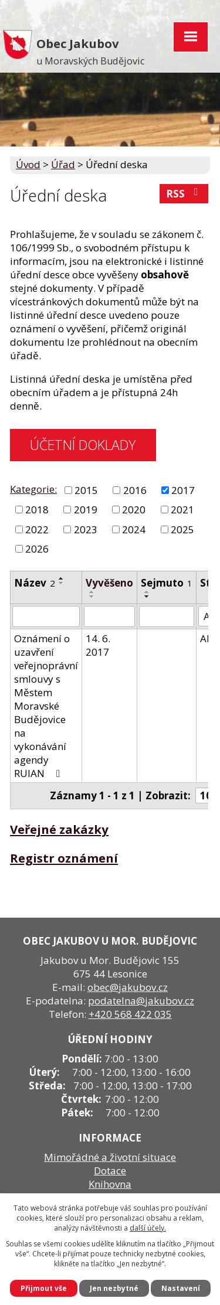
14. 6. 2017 (98, 645)
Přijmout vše (44, 1288)
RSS (184, 193)
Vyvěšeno (109, 583)
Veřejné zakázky (59, 829)
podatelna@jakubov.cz (141, 1000)
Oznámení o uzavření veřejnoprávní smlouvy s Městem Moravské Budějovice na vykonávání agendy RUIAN (46, 706)
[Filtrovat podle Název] (46, 616)
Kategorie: (33, 489)
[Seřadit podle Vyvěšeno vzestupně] (92, 592)
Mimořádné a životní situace (110, 1157)
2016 (135, 490)
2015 (86, 490)
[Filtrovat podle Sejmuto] (166, 616)
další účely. (148, 1228)
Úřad (63, 164)
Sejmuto (166, 583)
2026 (37, 549)
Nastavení (180, 1288)
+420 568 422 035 (130, 1014)
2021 (182, 509)
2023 (85, 529)
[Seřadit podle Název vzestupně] (61, 578)
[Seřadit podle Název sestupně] (61, 583)
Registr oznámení (64, 858)
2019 (85, 509)
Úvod (28, 164)
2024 (133, 529)
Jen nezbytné (114, 1288)
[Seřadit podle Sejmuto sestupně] (147, 596)
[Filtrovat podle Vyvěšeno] (109, 616)
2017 (183, 490)
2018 (37, 509)
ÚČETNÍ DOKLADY (83, 444)
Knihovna (110, 1184)
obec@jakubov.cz (127, 987)
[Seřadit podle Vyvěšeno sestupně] (92, 596)
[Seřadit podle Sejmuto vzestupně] (147, 592)
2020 (133, 509)
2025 (182, 529)
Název (34, 583)
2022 (37, 529)
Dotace (110, 1170)
